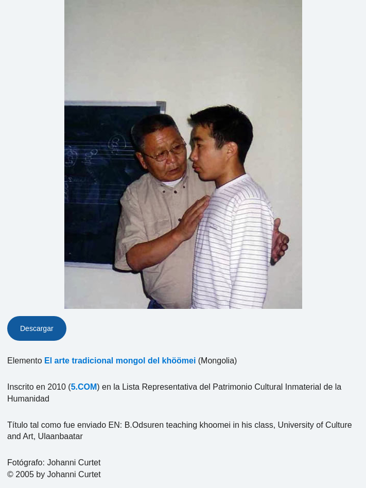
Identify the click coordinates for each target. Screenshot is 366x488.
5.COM (84, 386)
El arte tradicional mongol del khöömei (120, 360)
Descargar (37, 328)
